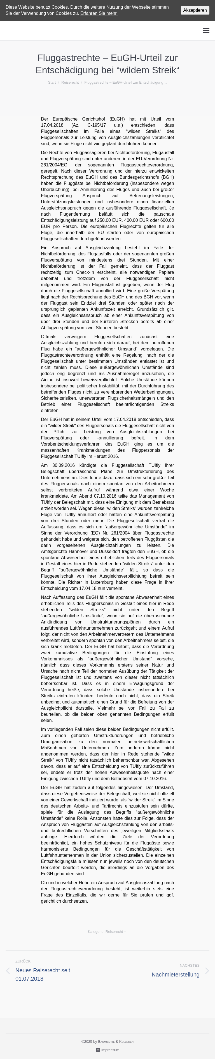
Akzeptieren (195, 10)
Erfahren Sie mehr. (99, 13)
